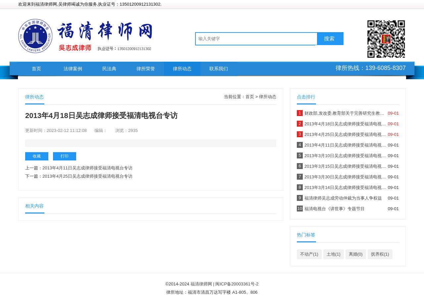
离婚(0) (356, 254)
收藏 (37, 156)
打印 (65, 156)
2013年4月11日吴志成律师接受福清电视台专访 (87, 167)
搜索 (329, 38)
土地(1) (334, 254)
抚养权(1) (380, 254)
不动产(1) (309, 254)
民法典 (109, 68)
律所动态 (182, 68)
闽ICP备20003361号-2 (236, 283)
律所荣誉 (145, 68)
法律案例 (73, 68)
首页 (36, 68)
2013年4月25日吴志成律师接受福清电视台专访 (87, 176)
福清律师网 (201, 283)
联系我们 (218, 68)
